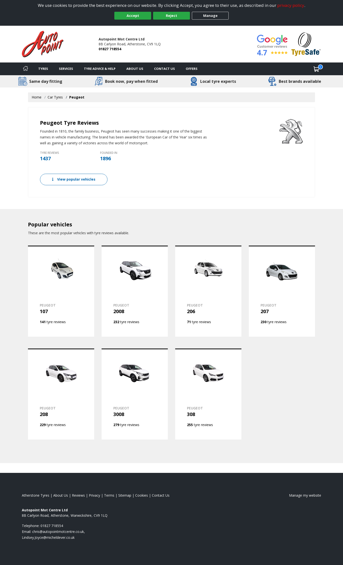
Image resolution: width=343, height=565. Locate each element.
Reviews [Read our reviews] (78, 495)
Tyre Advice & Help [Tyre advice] (100, 68)
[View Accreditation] (306, 43)
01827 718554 (110, 49)
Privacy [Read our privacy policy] (94, 495)
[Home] (25, 68)
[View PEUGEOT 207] (282, 291)
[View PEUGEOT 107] (61, 291)
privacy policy (290, 5)
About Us (134, 68)
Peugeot (76, 97)
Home (36, 97)
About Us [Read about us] (60, 495)
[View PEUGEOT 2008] (135, 291)
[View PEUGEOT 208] (61, 394)
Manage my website (305, 495)
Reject (171, 15)
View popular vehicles (73, 179)
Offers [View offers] (192, 68)
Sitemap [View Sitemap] (124, 495)
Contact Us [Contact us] (164, 68)
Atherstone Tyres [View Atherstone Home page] (35, 495)
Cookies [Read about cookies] (141, 495)
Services (66, 68)
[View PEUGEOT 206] (208, 291)
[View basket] (316, 68)
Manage (210, 15)
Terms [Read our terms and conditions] (109, 495)
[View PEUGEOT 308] (208, 394)
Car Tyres (55, 97)
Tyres (43, 68)
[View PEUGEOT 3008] (135, 394)
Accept (133, 15)
